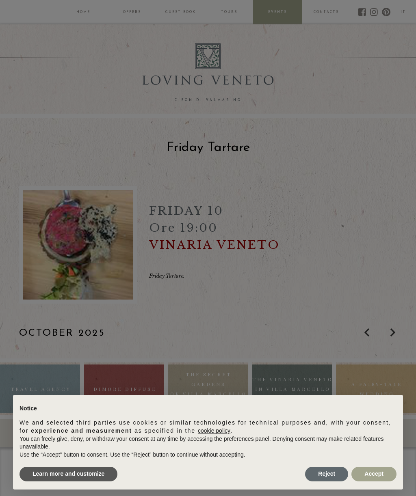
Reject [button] (326, 473)
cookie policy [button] (214, 430)
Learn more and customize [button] (68, 473)
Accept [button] (374, 473)
